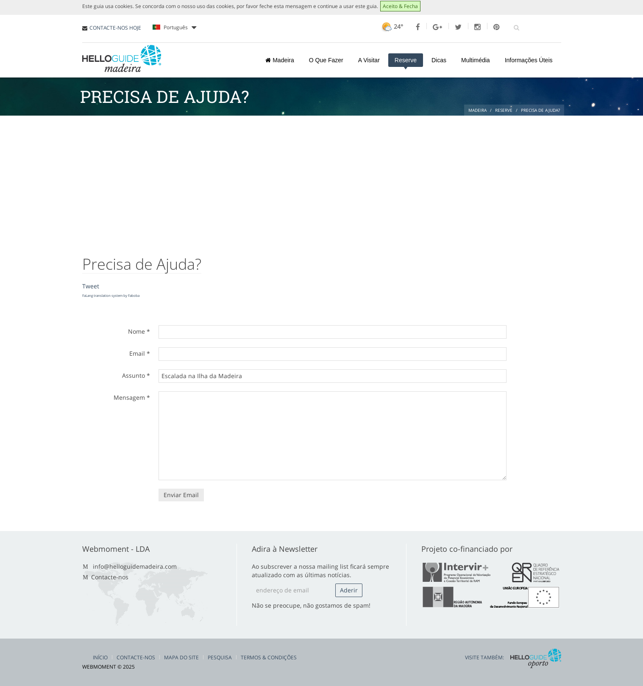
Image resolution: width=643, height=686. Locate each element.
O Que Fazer (326, 60)
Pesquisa (220, 657)
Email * (139, 353)
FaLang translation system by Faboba (110, 295)
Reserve (406, 60)
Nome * (139, 331)
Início (100, 657)
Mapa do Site (181, 657)
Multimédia (475, 60)
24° (391, 26)
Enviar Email (181, 495)
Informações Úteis (529, 60)
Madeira (279, 60)
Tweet (90, 286)
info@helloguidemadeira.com (135, 566)
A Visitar (369, 60)
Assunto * (136, 375)
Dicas (438, 60)
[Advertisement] (321, 179)
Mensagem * (132, 397)
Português (174, 27)
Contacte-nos (109, 577)
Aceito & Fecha (400, 6)
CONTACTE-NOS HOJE (115, 27)
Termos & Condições (269, 657)
